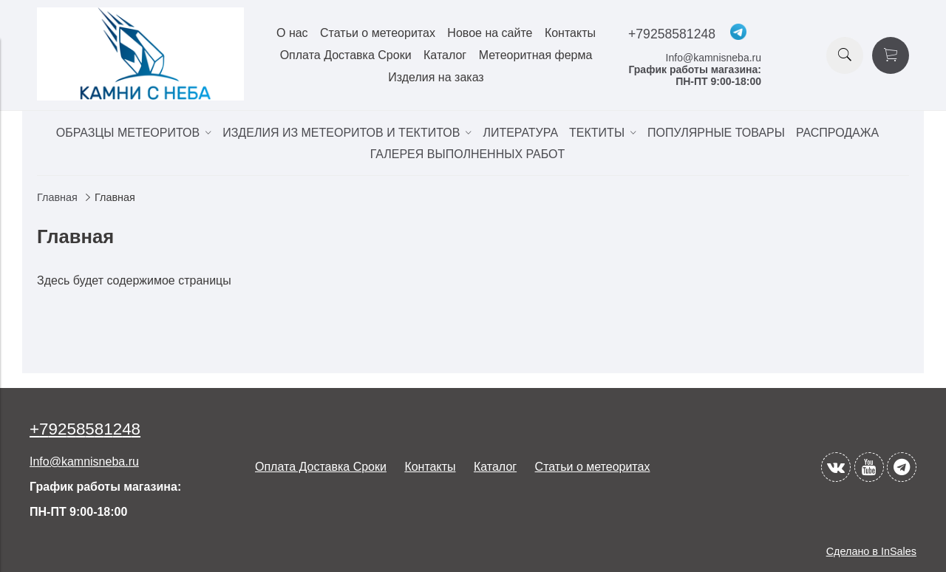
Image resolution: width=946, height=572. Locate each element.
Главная (57, 197)
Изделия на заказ (435, 77)
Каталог (444, 55)
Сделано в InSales (871, 551)
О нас (292, 33)
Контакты (570, 33)
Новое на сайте (489, 33)
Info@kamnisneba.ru (713, 58)
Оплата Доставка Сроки (346, 55)
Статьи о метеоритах (377, 33)
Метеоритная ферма (536, 55)
